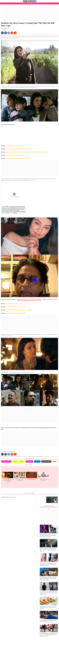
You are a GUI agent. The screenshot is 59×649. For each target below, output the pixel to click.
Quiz (28, 3)
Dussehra (37, 461)
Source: (2, 84)
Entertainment (33, 3)
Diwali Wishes (29, 461)
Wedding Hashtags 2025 (6, 461)
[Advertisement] (29, 13)
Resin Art (22, 3)
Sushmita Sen (9, 214)
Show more (54, 461)
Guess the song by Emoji (46, 461)
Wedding (22, 461)
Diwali (15, 461)
